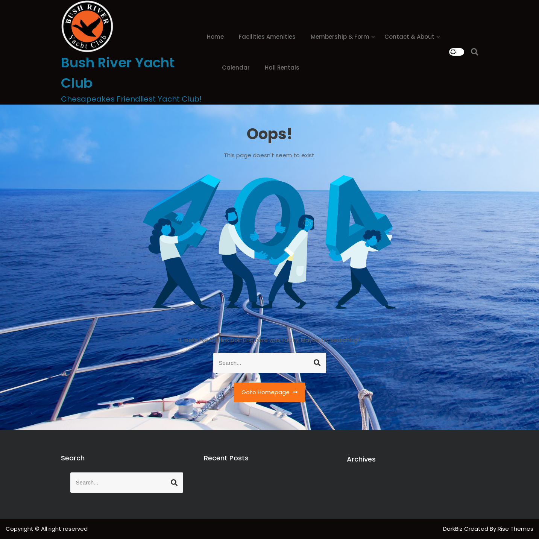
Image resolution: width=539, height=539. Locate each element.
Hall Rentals (282, 67)
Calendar (236, 67)
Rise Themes (515, 529)
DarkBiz (453, 529)
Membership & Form (340, 37)
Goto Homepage (269, 392)
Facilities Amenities (267, 37)
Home (215, 37)
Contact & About (409, 37)
